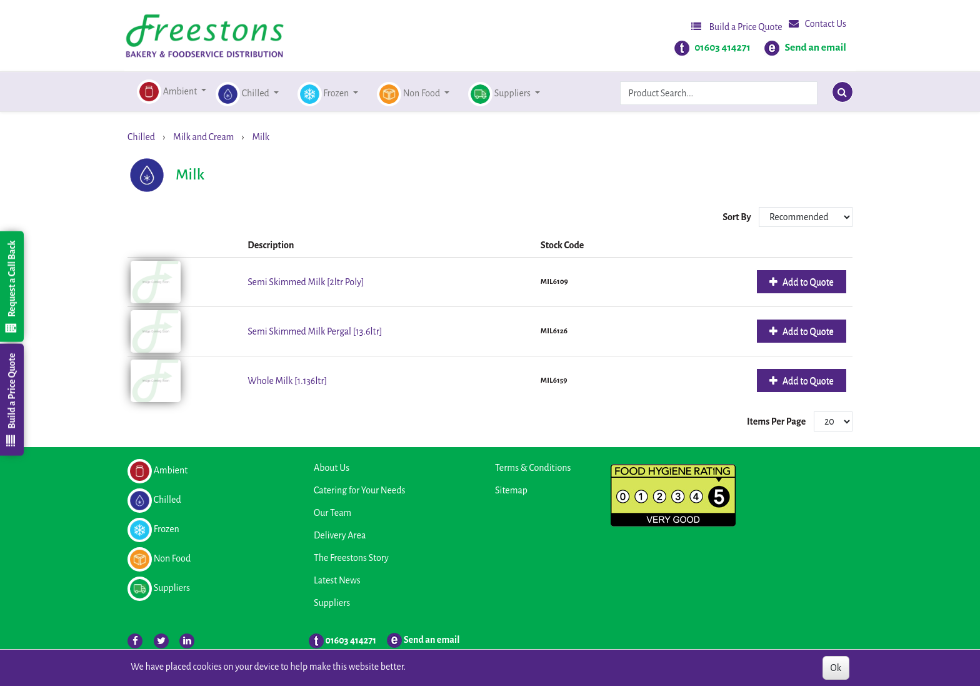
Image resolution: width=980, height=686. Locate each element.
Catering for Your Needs (359, 490)
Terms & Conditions (533, 468)
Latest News (337, 580)
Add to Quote (807, 282)
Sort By (737, 217)
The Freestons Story (351, 558)
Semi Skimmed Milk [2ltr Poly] (306, 282)
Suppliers (332, 603)
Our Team (332, 513)
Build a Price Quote (736, 26)
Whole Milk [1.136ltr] (287, 381)
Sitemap (511, 490)
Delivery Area (340, 535)
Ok (836, 668)
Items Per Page (776, 421)
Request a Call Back (11, 286)
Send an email (815, 47)
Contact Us (817, 23)
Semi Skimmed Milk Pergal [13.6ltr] (315, 331)
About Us (331, 468)
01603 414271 (722, 47)
